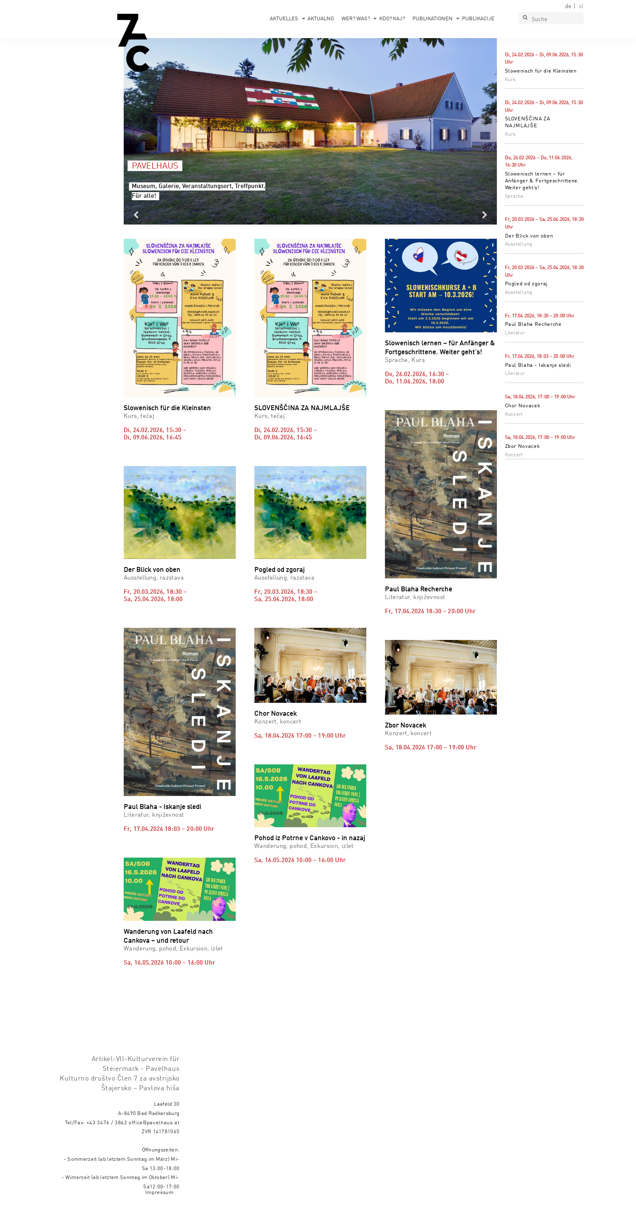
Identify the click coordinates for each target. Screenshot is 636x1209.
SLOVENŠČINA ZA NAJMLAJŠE (302, 408)
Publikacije (478, 18)
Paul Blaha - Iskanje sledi (538, 365)
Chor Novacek (523, 406)
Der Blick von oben (529, 236)
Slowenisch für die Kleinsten (541, 71)
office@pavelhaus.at (154, 1123)
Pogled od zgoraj (526, 284)
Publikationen (433, 18)
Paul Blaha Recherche (533, 324)
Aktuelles (284, 18)
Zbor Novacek (522, 446)
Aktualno (320, 18)
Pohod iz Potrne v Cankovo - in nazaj (309, 838)
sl (581, 6)
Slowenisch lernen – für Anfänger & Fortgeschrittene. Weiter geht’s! (542, 180)
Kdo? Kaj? (392, 18)
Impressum (159, 1192)
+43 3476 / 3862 (106, 1123)
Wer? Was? (356, 18)
